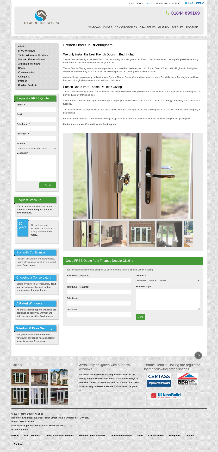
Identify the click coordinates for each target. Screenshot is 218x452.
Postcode (72, 309)
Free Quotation (196, 3)
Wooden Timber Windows (32, 59)
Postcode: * (23, 133)
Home (131, 3)
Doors (107, 27)
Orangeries (147, 27)
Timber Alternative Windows (33, 55)
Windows (95, 27)
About (140, 3)
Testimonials (163, 3)
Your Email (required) (78, 287)
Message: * (22, 153)
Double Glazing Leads (23, 425)
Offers (149, 3)
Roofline (192, 27)
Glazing (163, 27)
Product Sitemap (20, 429)
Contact (176, 3)
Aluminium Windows (29, 63)
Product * (141, 275)
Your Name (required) (78, 275)
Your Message (143, 286)
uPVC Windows (26, 50)
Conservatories (126, 27)
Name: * (21, 104)
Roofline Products (27, 85)
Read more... (29, 265)
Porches (177, 27)
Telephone (72, 298)
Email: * (21, 114)
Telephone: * (23, 124)
